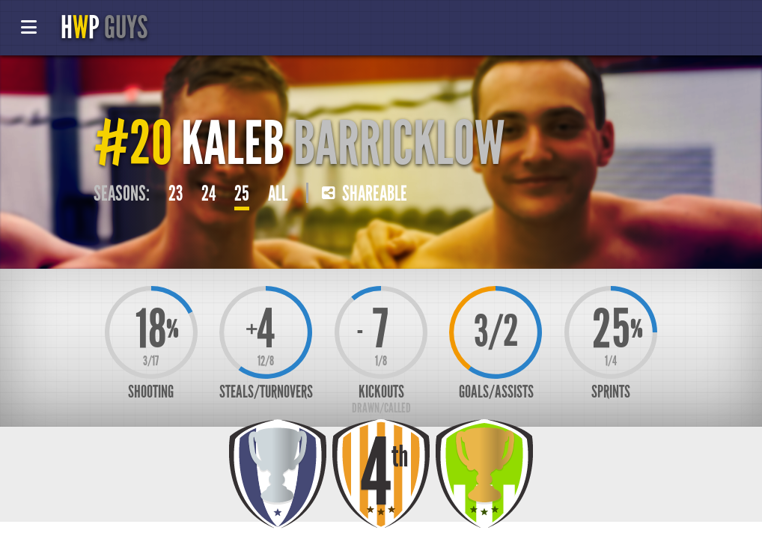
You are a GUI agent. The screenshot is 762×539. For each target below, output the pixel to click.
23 (175, 194)
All (277, 194)
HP (104, 27)
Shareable (364, 194)
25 (241, 194)
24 (208, 194)
